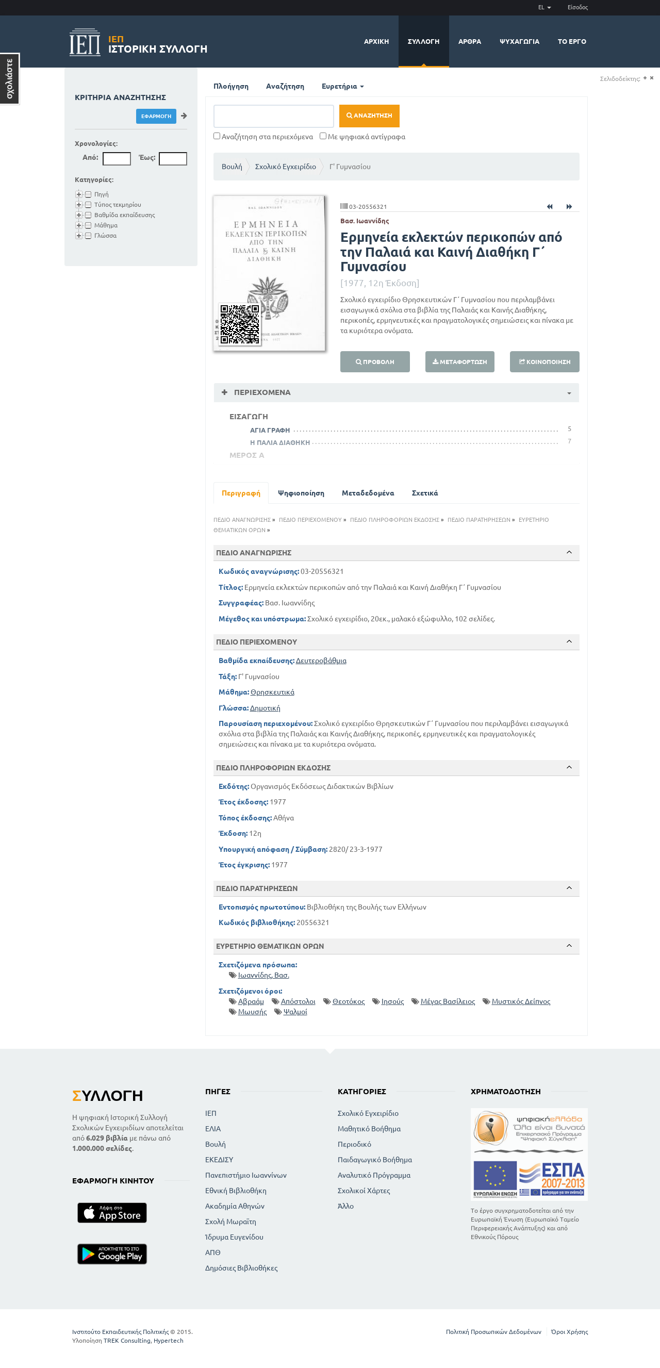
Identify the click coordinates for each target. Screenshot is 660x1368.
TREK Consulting (127, 1340)
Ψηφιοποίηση (301, 493)
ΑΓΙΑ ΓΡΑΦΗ (270, 430)
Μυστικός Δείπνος (521, 1001)
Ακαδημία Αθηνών (235, 1206)
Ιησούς (393, 1001)
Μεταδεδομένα (368, 493)
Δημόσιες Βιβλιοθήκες (241, 1268)
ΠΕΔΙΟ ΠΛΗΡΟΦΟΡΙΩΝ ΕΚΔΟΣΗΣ (394, 520)
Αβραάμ (251, 1001)
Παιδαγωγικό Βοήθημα (375, 1160)
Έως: (147, 157)
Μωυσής (252, 1012)
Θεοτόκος (349, 1001)
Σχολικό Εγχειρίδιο (285, 166)
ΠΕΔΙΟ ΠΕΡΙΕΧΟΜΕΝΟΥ (310, 520)
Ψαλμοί (295, 1012)
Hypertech (169, 1340)
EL (544, 7)
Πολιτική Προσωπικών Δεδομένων (493, 1331)
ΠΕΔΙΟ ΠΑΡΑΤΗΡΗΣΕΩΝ (479, 520)
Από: (90, 157)
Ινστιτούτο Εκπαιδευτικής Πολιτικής (120, 1331)
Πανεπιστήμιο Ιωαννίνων (246, 1175)
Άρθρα (469, 41)
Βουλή (232, 166)
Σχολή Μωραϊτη (230, 1221)
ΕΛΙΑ (213, 1129)
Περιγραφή (241, 493)
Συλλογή (424, 41)
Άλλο (346, 1206)
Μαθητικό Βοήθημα (369, 1129)
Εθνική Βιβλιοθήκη (236, 1190)
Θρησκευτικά (272, 692)
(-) (651, 78)
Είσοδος (578, 7)
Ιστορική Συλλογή (158, 43)
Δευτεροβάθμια (321, 660)
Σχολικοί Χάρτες (364, 1190)
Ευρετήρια (343, 86)
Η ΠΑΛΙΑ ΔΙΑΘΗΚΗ (280, 442)
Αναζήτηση (285, 86)
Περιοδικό (354, 1144)
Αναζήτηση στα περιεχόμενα (263, 137)
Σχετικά (425, 493)
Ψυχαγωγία (519, 41)
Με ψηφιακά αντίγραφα (362, 137)
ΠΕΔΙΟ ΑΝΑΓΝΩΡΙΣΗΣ (242, 520)
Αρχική (376, 41)
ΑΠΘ (213, 1252)
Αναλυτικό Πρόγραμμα (374, 1175)
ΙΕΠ (211, 1113)
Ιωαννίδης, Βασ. (263, 975)
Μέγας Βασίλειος (448, 1001)
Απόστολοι (298, 1001)
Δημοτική (265, 708)
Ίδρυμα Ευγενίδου (234, 1237)
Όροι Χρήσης (569, 1331)
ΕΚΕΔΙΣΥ (219, 1160)
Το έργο (572, 41)
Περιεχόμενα (261, 392)
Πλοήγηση (231, 86)
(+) (644, 78)
